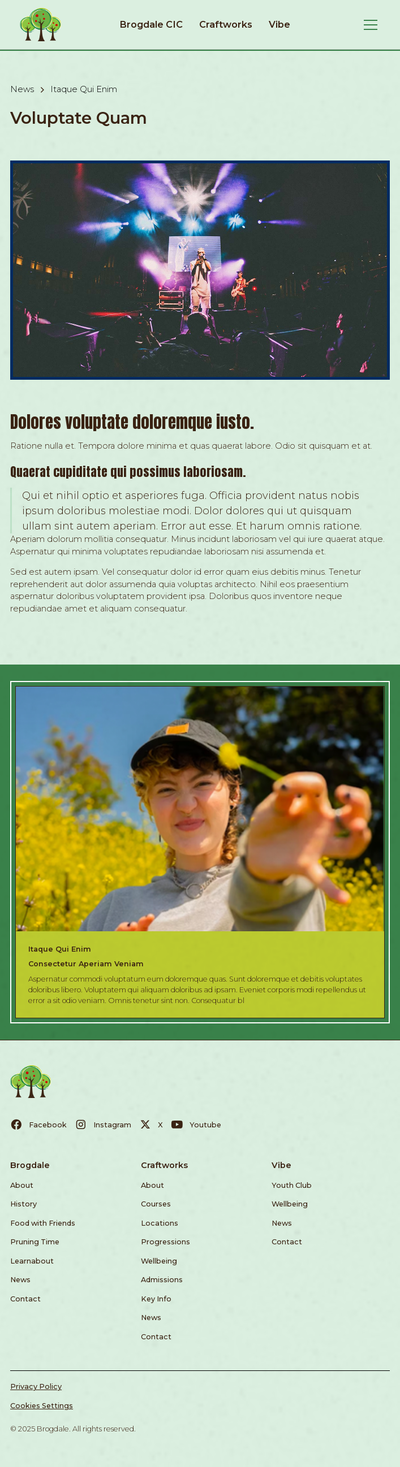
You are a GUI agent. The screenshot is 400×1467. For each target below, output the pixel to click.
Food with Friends (42, 1223)
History (23, 1204)
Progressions (165, 1242)
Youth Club (292, 1185)
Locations (159, 1223)
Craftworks (225, 24)
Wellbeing (159, 1261)
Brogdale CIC (151, 24)
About (21, 1185)
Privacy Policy (36, 1386)
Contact (25, 1299)
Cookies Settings (41, 1405)
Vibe (279, 24)
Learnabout (32, 1261)
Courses (156, 1204)
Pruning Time (34, 1242)
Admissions (162, 1279)
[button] (368, 24)
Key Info (156, 1299)
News (20, 1279)
